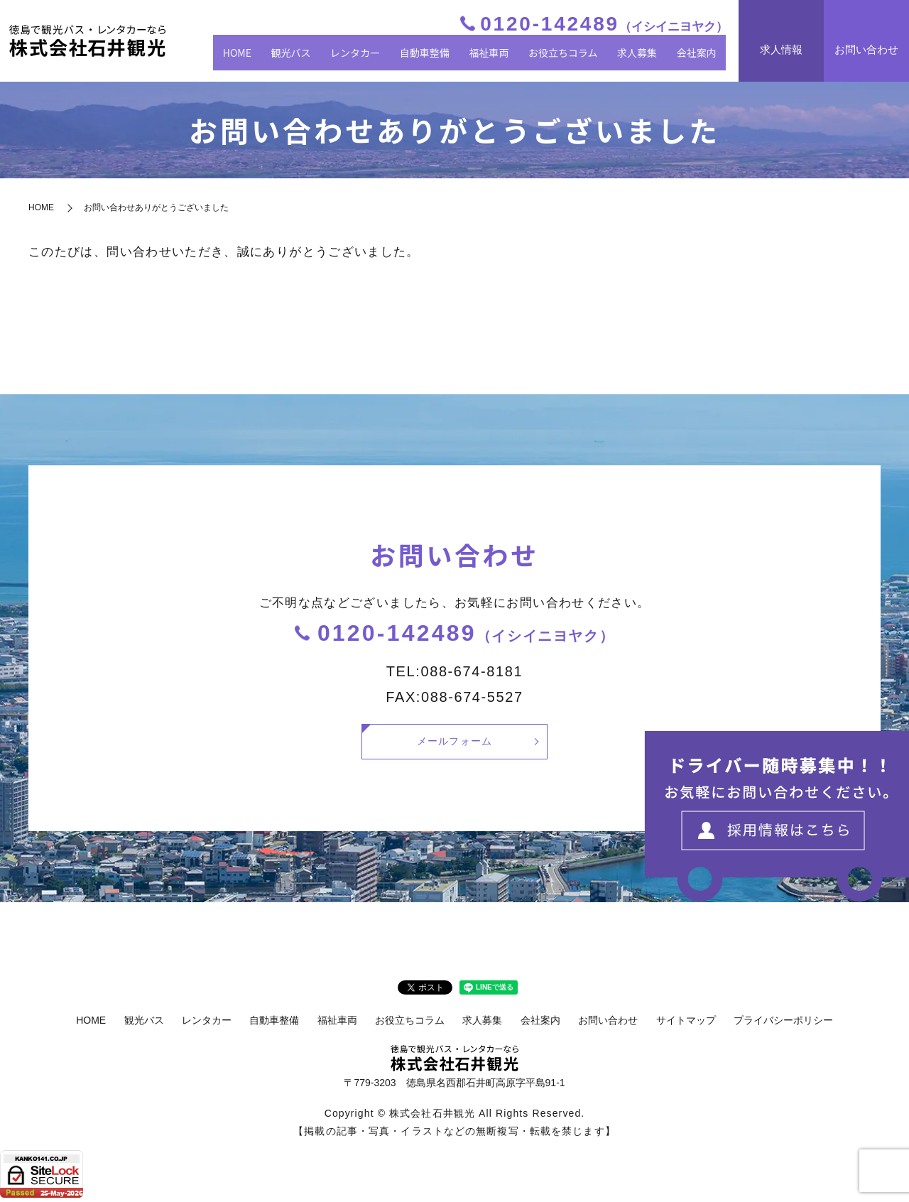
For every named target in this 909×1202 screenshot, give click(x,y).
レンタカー (386, 57)
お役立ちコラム (577, 57)
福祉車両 (508, 57)
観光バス (327, 57)
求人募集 (646, 57)
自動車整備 (450, 57)
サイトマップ (686, 1024)
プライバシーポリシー (783, 1024)
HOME (279, 57)
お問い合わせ (608, 1024)
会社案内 (699, 57)
